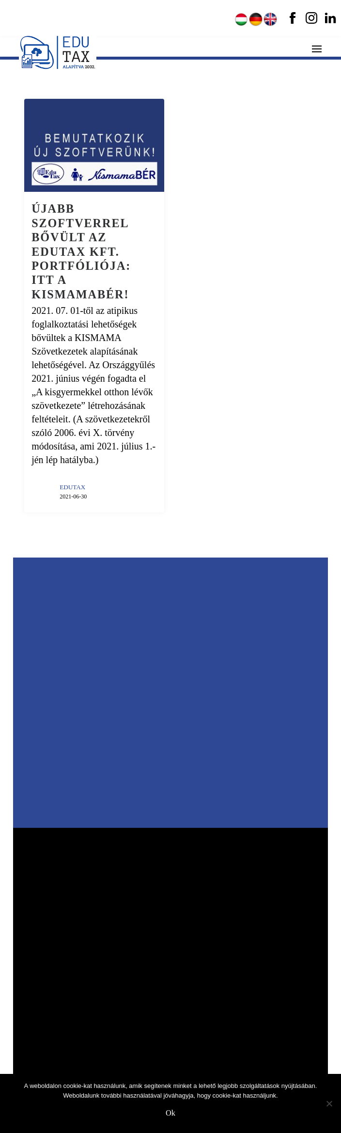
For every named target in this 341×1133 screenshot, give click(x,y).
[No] (329, 1103)
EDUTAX (72, 487)
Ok (170, 1113)
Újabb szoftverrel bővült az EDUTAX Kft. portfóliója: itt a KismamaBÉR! (81, 251)
